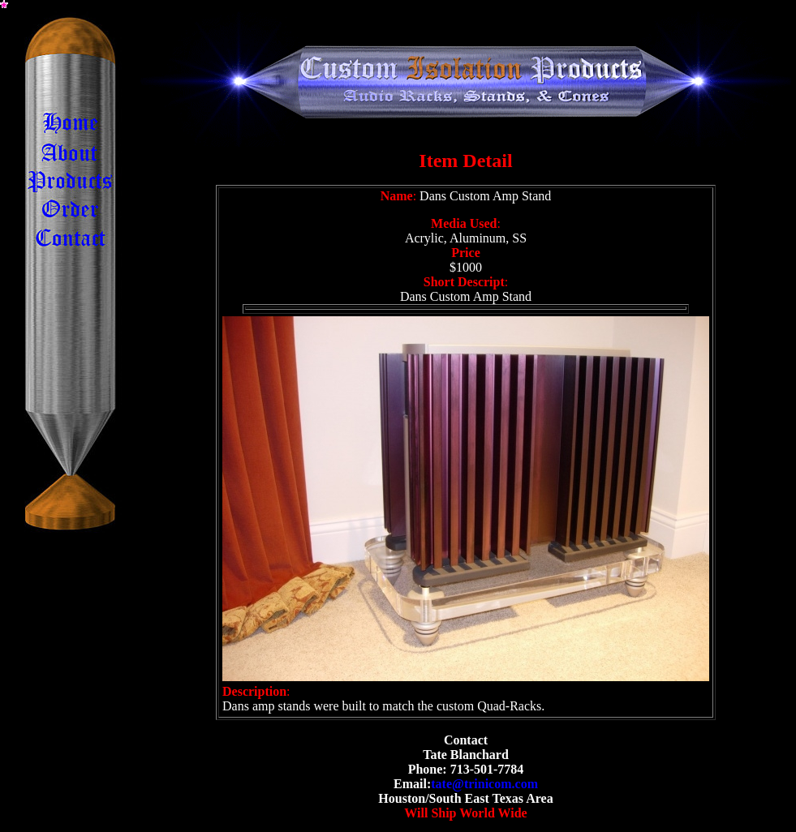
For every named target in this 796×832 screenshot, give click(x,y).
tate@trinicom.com (484, 784)
